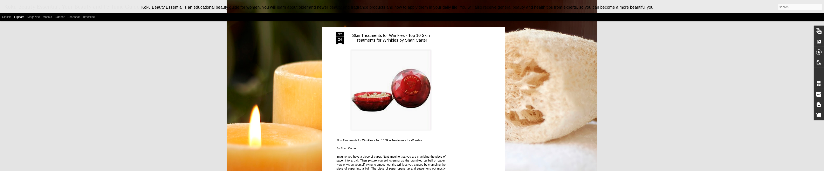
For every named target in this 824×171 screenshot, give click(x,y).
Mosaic (47, 17)
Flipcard (19, 17)
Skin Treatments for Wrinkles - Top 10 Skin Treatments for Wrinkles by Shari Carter (391, 34)
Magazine (33, 17)
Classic (6, 17)
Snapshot (74, 17)
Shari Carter (348, 144)
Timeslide (89, 17)
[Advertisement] (468, 93)
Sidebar (60, 17)
